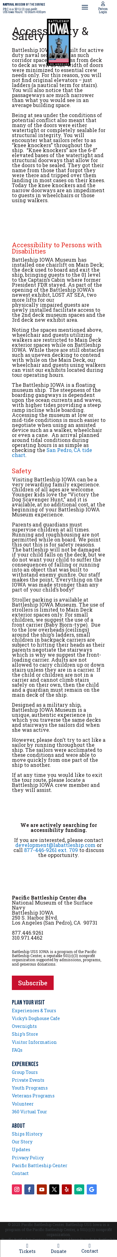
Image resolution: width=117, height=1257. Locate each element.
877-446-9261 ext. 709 (51, 850)
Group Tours (25, 1072)
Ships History (27, 1134)
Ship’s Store (25, 1034)
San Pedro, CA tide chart (52, 452)
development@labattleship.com (55, 845)
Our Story (22, 1142)
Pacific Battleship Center (39, 1165)
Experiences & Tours (34, 1010)
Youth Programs (30, 1088)
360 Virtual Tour (29, 1112)
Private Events (28, 1080)
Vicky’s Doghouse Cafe (36, 1018)
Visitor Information (34, 1042)
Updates (21, 1149)
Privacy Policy (28, 1158)
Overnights (24, 1026)
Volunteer (23, 1104)
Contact (20, 1173)
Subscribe (32, 983)
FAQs (17, 1050)
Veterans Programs (33, 1096)
